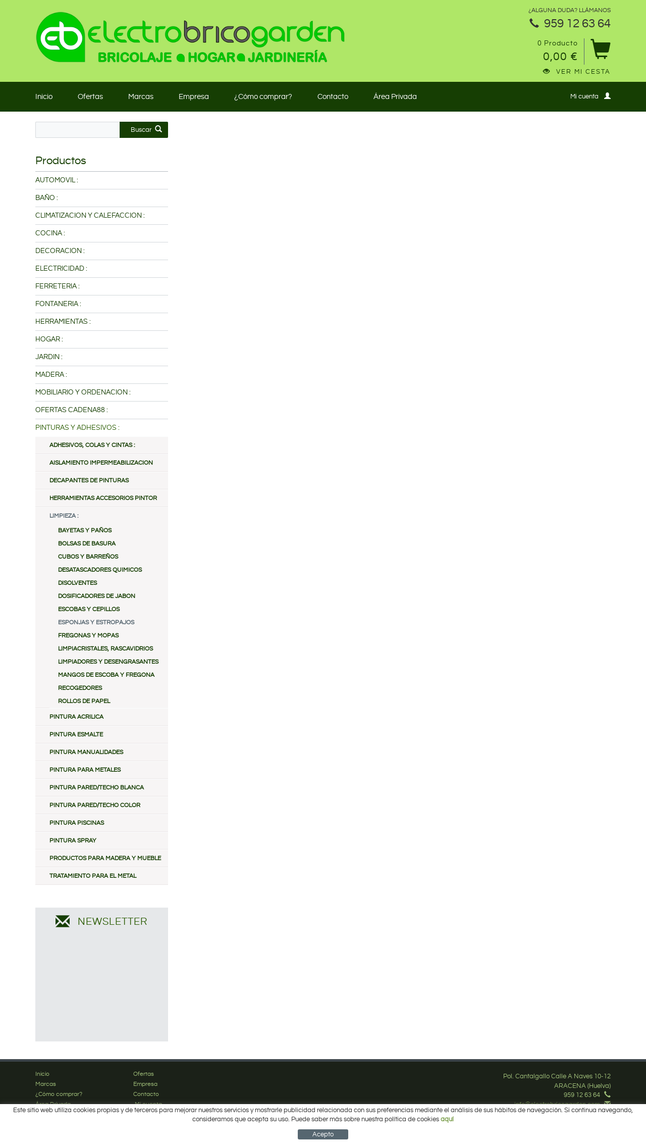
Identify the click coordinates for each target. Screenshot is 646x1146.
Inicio (43, 97)
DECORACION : (60, 251)
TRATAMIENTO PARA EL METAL (92, 876)
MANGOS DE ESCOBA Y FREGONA (106, 675)
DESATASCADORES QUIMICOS (100, 570)
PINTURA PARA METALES (85, 770)
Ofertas (90, 97)
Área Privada (395, 97)
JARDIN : (49, 357)
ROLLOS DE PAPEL (84, 701)
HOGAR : (49, 339)
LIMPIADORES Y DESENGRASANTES (108, 662)
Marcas (140, 97)
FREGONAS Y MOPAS (88, 635)
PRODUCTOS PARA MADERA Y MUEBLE (105, 858)
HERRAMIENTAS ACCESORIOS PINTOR (103, 498)
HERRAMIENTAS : (63, 321)
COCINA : (50, 233)
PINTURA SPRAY (72, 840)
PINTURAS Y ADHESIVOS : (77, 427)
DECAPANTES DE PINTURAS (89, 480)
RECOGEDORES (80, 688)
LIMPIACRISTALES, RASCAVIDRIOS (105, 648)
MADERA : (51, 374)
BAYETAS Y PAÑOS (85, 530)
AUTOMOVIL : (56, 180)
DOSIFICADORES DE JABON (96, 596)
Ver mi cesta (577, 71)
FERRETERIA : (57, 286)
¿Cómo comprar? (263, 97)
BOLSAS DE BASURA (87, 543)
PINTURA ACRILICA (76, 717)
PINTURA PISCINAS (76, 823)
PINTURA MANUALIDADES (86, 752)
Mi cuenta (590, 96)
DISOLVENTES (77, 583)
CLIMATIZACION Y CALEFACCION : (90, 215)
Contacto (332, 97)
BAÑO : (46, 198)
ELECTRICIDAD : (61, 268)
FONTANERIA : (58, 304)
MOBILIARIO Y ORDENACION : (83, 392)
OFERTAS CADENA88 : (71, 410)
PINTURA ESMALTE (76, 734)
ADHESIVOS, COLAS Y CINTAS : (92, 445)
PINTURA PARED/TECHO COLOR (94, 805)
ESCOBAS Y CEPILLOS (89, 609)
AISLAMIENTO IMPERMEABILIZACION (101, 463)
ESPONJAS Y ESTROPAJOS (96, 622)
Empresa (194, 97)
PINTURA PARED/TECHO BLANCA (96, 787)
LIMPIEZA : (63, 516)
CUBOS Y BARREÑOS (88, 557)
